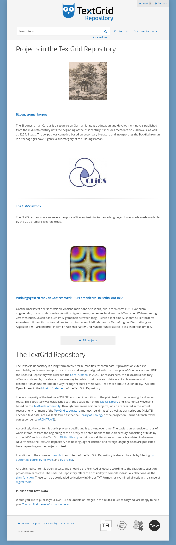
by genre (32, 460)
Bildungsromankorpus (31, 114)
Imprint (36, 523)
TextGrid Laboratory (67, 410)
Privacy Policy (50, 523)
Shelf (146, 3)
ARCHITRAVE (46, 419)
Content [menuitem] (119, 31)
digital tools (23, 482)
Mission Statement (53, 388)
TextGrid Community (47, 406)
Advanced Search (101, 37)
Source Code (67, 523)
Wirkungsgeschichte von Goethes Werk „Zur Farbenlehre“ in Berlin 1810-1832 (69, 298)
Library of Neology (91, 415)
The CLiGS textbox (28, 206)
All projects (90, 340)
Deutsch (163, 4)
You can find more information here (45, 504)
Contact (25, 523)
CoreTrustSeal (79, 375)
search (56, 455)
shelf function (25, 477)
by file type (46, 460)
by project (66, 460)
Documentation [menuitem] (144, 31)
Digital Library (109, 402)
